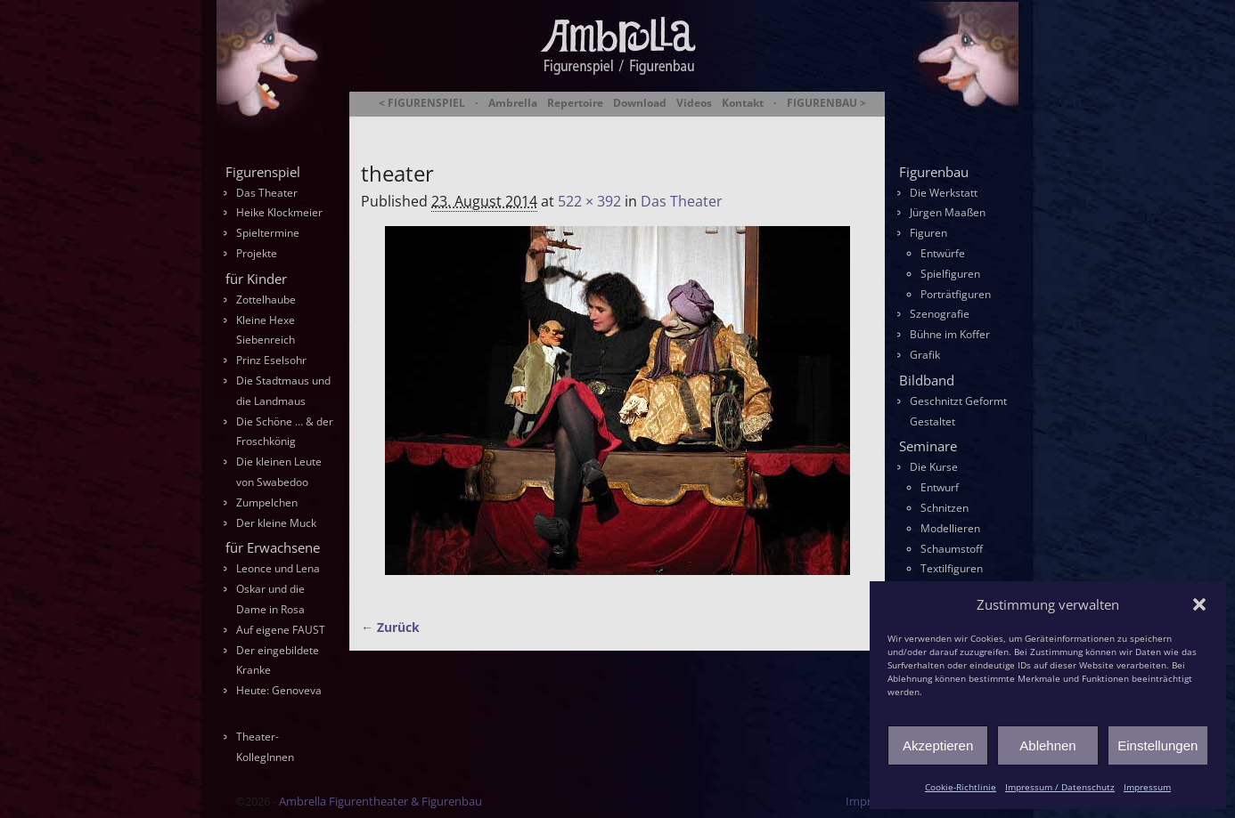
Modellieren (950, 528)
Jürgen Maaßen (948, 212)
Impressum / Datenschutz (1060, 787)
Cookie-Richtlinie (960, 787)
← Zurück (390, 627)
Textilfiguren (951, 568)
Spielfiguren (950, 273)
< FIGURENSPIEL (422, 103)
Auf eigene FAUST (280, 629)
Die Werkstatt (943, 192)
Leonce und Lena (278, 568)
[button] (1199, 604)
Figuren (928, 232)
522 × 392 (589, 201)
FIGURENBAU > (826, 103)
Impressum (1147, 787)
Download (640, 103)
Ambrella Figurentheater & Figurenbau (586, 125)
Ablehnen (1047, 745)
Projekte (256, 253)
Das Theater (682, 201)
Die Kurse (934, 466)
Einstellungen (1157, 745)
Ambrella (512, 103)
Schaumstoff (951, 548)
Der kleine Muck (276, 522)
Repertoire (575, 103)
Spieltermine (267, 232)
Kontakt (743, 103)
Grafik (925, 354)
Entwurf (939, 487)
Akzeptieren (938, 745)
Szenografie (939, 313)
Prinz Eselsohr (271, 360)
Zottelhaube (266, 299)
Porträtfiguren (955, 294)
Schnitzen (944, 507)
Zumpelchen (267, 502)
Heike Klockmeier (279, 212)
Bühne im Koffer (950, 334)
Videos (694, 103)
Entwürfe (942, 253)
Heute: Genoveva (279, 690)
